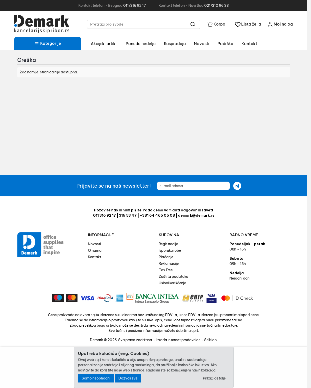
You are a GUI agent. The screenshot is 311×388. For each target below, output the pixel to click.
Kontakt (249, 43)
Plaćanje (166, 257)
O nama (95, 250)
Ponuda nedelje (141, 43)
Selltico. (211, 340)
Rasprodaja (175, 43)
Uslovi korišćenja (172, 283)
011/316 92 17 (134, 5)
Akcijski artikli (104, 43)
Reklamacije (169, 263)
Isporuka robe (170, 250)
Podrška (225, 43)
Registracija (168, 244)
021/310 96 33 (216, 5)
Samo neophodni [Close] (96, 378)
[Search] (193, 24)
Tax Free (166, 270)
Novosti (201, 43)
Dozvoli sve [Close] (128, 378)
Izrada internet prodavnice (178, 340)
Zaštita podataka (173, 276)
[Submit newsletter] (237, 186)
